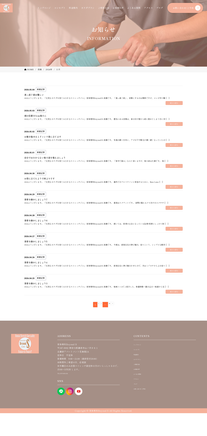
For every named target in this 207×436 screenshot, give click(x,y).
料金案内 (73, 7)
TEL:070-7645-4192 (67, 395)
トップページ (44, 7)
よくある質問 (133, 7)
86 (110, 327)
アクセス (148, 7)
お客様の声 (118, 7)
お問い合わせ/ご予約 (183, 7)
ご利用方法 (103, 7)
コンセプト (59, 7)
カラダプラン (88, 7)
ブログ (159, 7)
